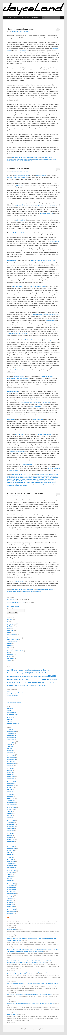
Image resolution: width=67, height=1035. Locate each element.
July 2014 (9, 767)
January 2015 (10, 756)
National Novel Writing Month (15, 651)
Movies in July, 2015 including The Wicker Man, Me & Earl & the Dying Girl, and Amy (30, 994)
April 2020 (10, 730)
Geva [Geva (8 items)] (27, 679)
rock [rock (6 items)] (16, 685)
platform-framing (51, 480)
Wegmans (17, 485)
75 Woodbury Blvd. (23, 175)
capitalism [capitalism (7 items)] (36, 673)
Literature (10, 645)
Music (9, 649)
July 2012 (9, 811)
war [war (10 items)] (45, 685)
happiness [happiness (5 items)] (39, 679)
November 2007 (11, 911)
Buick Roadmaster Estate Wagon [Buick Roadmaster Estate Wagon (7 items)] (15, 673)
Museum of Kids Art (37, 480)
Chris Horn (19, 185)
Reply (30, 160)
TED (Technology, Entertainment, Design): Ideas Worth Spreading (34, 205)
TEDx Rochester (41, 175)
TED (19, 484)
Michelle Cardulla (36, 400)
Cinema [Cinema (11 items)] (47, 673)
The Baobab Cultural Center (33, 340)
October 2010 (10, 846)
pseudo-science (16, 591)
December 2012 (11, 802)
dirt (36, 477)
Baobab (56, 474)
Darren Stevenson (16, 286)
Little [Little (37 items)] (9, 682)
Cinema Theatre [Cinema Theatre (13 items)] (25, 676)
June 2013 (10, 791)
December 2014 (11, 757)
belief (43, 157)
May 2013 (9, 793)
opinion (54, 159)
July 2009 (9, 874)
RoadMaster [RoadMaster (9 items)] (10, 685)
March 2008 (10, 904)
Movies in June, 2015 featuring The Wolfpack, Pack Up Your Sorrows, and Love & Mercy (31, 1003)
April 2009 (10, 880)
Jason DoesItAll (11, 693)
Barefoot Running (12, 623)
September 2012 (11, 807)
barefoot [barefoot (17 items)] (31, 670)
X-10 (21, 485)
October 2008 (10, 891)
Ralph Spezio (27, 482)
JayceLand (12, 917)
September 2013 (11, 785)
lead (46, 479)
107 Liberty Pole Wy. (23, 378)
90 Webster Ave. (45, 402)
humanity (9, 479)
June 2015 (10, 746)
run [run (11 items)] (18, 685)
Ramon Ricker (34, 482)
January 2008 (10, 908)
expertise (9, 591)
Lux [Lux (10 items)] (13, 682)
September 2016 (11, 731)
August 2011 (10, 830)
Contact (27, 17)
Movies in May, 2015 (12, 1014)
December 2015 (11, 735)
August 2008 (10, 895)
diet (34, 477)
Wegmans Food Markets (40, 314)
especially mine (50, 320)
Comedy (9, 628)
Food (8, 632)
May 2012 (9, 815)
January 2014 (10, 778)
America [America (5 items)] (15, 670)
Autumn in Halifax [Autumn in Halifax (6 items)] (23, 670)
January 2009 (10, 885)
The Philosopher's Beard (14, 702)
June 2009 (10, 876)
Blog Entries (15, 157)
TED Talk (22, 484)
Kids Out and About (12, 714)
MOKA (22, 480)
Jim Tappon (11, 419)
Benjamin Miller (11, 476)
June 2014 (10, 768)
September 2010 (11, 848)
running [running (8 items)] (22, 685)
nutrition (44, 480)
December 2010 (11, 843)
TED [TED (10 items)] (29, 685)
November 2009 (11, 867)
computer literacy (45, 476)
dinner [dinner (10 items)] (40, 676)
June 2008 (10, 898)
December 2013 (11, 780)
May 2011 (9, 835)
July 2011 (9, 832)
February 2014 (11, 776)
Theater (9, 660)
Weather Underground (13, 723)
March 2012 (10, 819)
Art (53, 474)
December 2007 (11, 910)
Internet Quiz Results (13, 639)
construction (10, 477)
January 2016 (10, 733)
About (21, 17)
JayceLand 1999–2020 (13, 920)
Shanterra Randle (18, 376)
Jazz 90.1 (9, 710)
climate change (48, 157)
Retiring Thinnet (11, 929)
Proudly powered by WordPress (38, 1029)
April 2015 (10, 750)
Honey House (51, 477)
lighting (9, 480)
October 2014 (10, 761)
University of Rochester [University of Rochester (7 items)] (37, 685)
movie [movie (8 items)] (16, 682)
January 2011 (10, 841)
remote (40, 482)
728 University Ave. (48, 340)
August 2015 (10, 743)
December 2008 (11, 887)
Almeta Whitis (20, 220)
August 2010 (10, 850)
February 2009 (11, 884)
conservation (54, 476)
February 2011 (11, 839)
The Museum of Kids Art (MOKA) (30, 402)
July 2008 (9, 897)
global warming (19, 159)
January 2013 (10, 800)
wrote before (19, 581)
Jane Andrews (19, 479)
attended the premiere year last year (17, 177)
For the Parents (22, 157)
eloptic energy (44, 589)
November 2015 (11, 737)
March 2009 (10, 882)
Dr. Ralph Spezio (12, 391)
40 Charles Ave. (50, 260)
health (24, 159)
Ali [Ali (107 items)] (11, 669)
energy (42, 477)
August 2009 (10, 872)
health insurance (37, 159)
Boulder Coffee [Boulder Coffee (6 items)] (38, 670)
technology (14, 484)
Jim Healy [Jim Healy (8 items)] (54, 679)
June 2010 (10, 854)
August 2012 (10, 809)
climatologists (10, 159)
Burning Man (10, 626)
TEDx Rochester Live (46, 213)
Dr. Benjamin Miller (19, 233)
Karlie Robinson (12, 260)
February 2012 (11, 820)
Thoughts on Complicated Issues (20, 29)
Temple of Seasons (12, 695)
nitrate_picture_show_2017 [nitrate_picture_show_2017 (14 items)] (36, 683)
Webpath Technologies (38, 260)
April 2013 (10, 794)
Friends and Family (12, 636)
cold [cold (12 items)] (32, 676)
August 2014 (10, 765)
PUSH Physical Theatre (38, 286)
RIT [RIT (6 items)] (53, 682)
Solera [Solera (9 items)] (26, 685)
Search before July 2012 (13, 606)
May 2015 (9, 748)
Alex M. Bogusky (24, 333)
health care (29, 159)
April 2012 (10, 817)
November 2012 (11, 804)
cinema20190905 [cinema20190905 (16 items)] (13, 676)
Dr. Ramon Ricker (36, 406)
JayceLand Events (12, 641)
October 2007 (10, 913)
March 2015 (10, 752)
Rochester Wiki (11, 716)
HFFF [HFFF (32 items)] (44, 679)
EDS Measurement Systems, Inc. (16, 692)
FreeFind (15, 608)
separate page (23, 50)
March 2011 (10, 837)
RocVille (9, 719)
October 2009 (10, 869)
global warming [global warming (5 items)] (32, 679)
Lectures (29, 474)
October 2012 (10, 806)
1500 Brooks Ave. (54, 314)
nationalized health (46, 159)
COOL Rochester (37, 419)
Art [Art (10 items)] (18, 670)
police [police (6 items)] (47, 682)
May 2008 (9, 900)
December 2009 (11, 865)
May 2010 (9, 856)
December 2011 (11, 824)
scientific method (23, 160)
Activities (9, 619)
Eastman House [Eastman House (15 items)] (12, 679)
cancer (17, 476)
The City (9, 721)
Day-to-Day (10, 630)
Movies (9, 647)
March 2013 (10, 796)
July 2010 (9, 852)
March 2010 (10, 859)
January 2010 (10, 863)
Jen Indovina (19, 434)
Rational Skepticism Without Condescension (25, 493)
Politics (35, 157)
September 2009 (11, 871)
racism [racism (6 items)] (50, 682)
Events (15, 17)
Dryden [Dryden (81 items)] (52, 675)
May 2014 (9, 770)
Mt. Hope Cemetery (54, 468)
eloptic (39, 589)
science (16, 160)
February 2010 (11, 861)
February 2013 (11, 798)
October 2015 (10, 739)
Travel (9, 662)
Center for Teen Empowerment (27, 476)
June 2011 (10, 833)
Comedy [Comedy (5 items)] (35, 676)
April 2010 (10, 858)
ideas (14, 479)
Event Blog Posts (11, 599)
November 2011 (11, 826)
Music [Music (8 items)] (24, 682)
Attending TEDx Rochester (18, 168)
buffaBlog (10, 708)
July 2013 (9, 789)
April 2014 (10, 772)
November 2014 (11, 759)
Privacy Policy (35, 17)
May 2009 (9, 878)
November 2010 (11, 845)
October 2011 (10, 828)
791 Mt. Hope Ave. (13, 470)
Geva (15, 175)
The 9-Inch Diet (12, 333)
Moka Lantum (28, 480)
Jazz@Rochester (11, 712)
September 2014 (11, 763)
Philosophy (30, 157)
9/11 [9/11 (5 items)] (8, 670)
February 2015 (11, 754)
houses (57, 477)
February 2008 (11, 906)
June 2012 (10, 813)
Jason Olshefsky (24, 31)
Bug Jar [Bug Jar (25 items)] (46, 670)
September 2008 (11, 893)
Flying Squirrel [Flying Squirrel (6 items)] (22, 679)
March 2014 (10, 774)
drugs (39, 477)
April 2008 (10, 902)
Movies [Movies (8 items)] (21, 682)
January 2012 (10, 822)
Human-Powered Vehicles (14, 638)
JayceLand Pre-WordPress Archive (16, 602)
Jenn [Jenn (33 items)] (49, 679)
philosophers (10, 160)
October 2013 (10, 783)
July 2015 (9, 744)
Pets (8, 652)
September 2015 (11, 741)
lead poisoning (51, 479)
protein (9, 482)
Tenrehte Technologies (44, 434)
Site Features (10, 658)
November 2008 (11, 889)
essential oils (52, 589)
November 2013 (11, 781)
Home (9, 17)
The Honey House (20, 370)
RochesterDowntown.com (14, 717)
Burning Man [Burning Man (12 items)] (29, 673)
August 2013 (10, 787)
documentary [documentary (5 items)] (45, 676)
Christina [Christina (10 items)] (41, 673)
